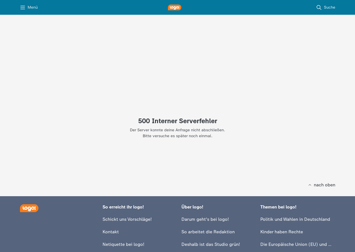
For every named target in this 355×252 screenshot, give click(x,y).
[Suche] (325, 7)
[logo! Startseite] (177, 7)
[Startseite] (29, 208)
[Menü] (29, 7)
